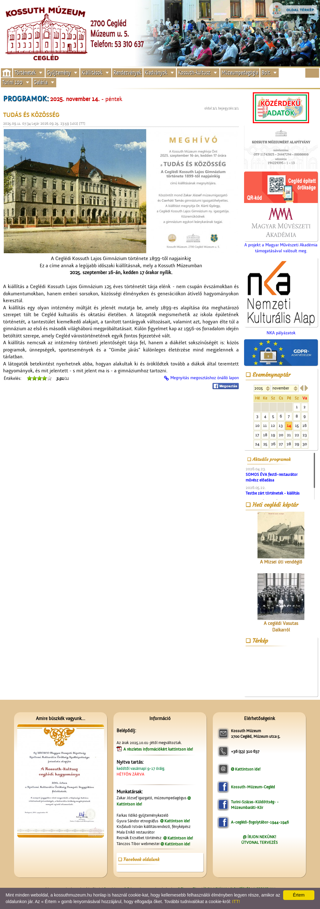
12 (273, 425)
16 (304, 425)
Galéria (41, 82)
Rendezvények (127, 72)
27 (281, 444)
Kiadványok (156, 72)
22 (297, 435)
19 (273, 435)
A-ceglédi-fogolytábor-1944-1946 (260, 822)
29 (297, 444)
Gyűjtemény (59, 72)
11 (265, 425)
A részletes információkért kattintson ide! (158, 749)
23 (304, 435)
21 (289, 435)
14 (289, 425)
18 (265, 435)
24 (257, 444)
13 (281, 425)
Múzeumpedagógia (240, 72)
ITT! (236, 901)
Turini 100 (12, 82)
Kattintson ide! (177, 821)
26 (273, 444)
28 (289, 444)
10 (257, 425)
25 (265, 444)
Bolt (266, 72)
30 (304, 444)
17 (257, 435)
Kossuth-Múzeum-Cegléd (253, 787)
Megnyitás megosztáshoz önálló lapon (204, 377)
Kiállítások (92, 72)
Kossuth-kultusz (194, 72)
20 (281, 435)
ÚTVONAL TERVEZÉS (259, 842)
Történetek (25, 72)
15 (297, 425)
